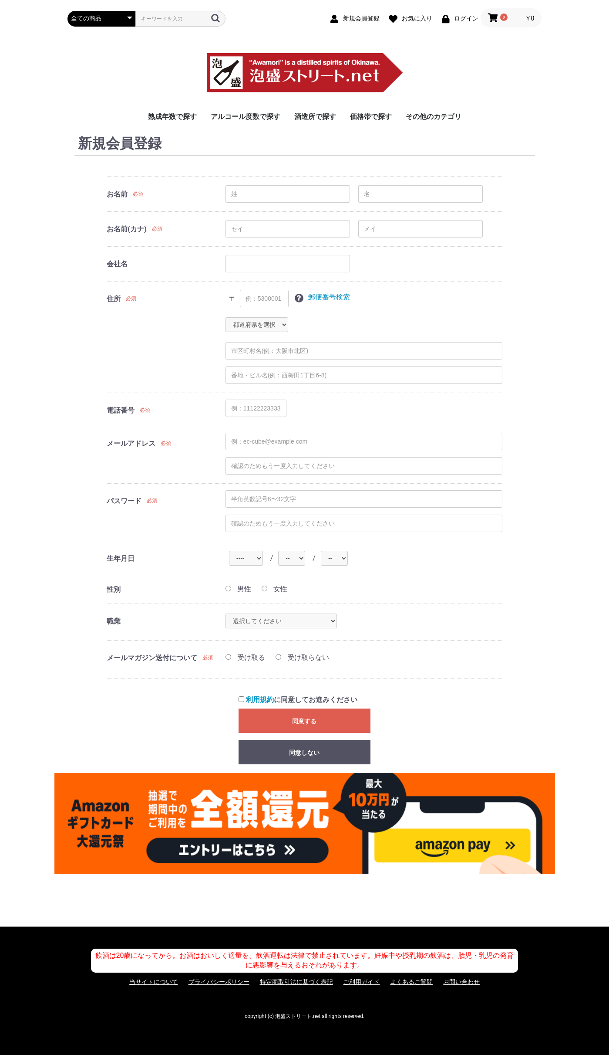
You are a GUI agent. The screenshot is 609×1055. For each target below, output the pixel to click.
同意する (304, 721)
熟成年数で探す (172, 116)
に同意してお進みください (298, 699)
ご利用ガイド (361, 981)
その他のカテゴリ (433, 116)
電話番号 (121, 410)
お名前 (117, 194)
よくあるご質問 (411, 981)
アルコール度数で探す (245, 116)
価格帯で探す (371, 116)
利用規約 (260, 699)
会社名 (117, 264)
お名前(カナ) (126, 229)
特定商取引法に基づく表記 (296, 981)
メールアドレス (131, 443)
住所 (114, 299)
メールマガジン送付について (152, 658)
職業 (114, 621)
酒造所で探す (315, 116)
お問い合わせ (461, 981)
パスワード (124, 501)
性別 (114, 589)
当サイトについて (153, 981)
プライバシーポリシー (218, 981)
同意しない (304, 752)
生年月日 (121, 558)
